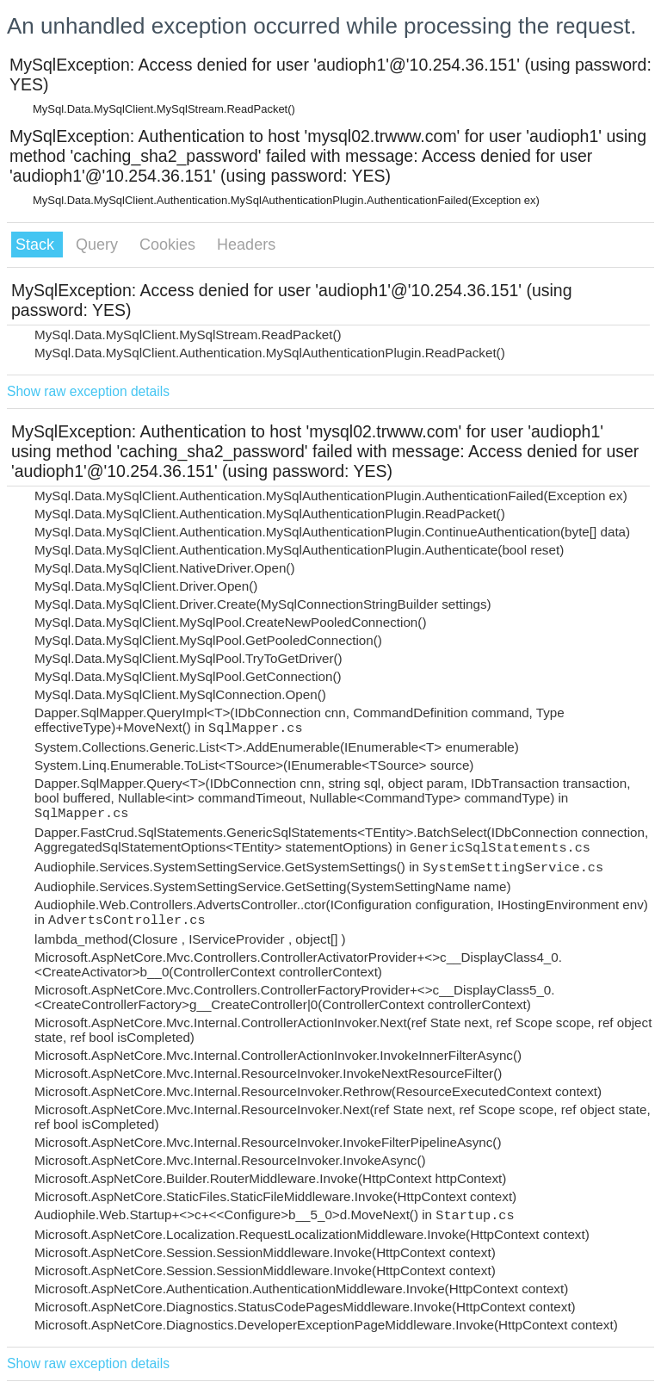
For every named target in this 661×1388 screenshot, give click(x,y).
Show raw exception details (88, 391)
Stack (37, 244)
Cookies (169, 244)
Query (99, 244)
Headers (246, 244)
